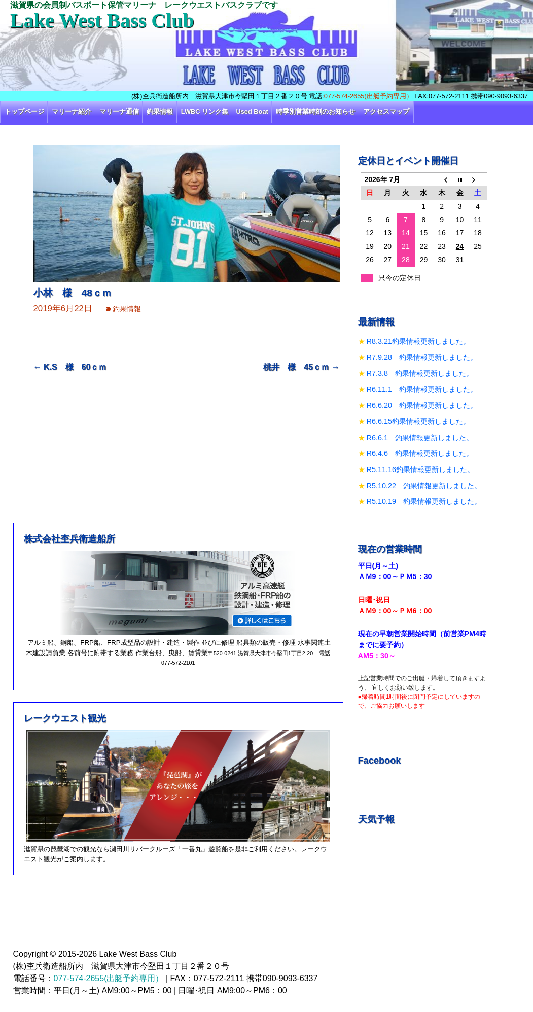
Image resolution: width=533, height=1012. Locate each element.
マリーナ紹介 (71, 111)
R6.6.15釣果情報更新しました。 (418, 421)
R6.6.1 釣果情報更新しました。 (420, 437)
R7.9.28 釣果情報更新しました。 (422, 357)
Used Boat (252, 111)
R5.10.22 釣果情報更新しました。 (424, 486)
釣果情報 (160, 111)
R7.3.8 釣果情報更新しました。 (420, 373)
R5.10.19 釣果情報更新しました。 (424, 501)
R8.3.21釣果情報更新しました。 (418, 341)
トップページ (24, 111)
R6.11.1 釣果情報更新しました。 (422, 389)
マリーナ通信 (119, 111)
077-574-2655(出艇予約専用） (368, 96)
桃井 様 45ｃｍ (301, 367)
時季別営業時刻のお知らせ (315, 111)
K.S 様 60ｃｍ (70, 367)
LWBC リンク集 (204, 111)
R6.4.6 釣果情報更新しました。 (420, 453)
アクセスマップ (386, 111)
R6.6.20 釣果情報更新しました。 (422, 405)
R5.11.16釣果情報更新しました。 (420, 469)
